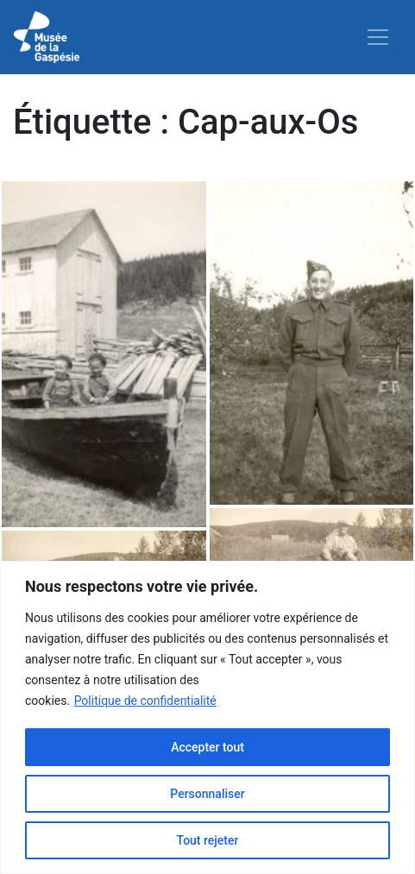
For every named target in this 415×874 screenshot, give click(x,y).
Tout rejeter (208, 840)
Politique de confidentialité (145, 700)
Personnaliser (207, 794)
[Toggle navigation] (378, 37)
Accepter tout (207, 747)
